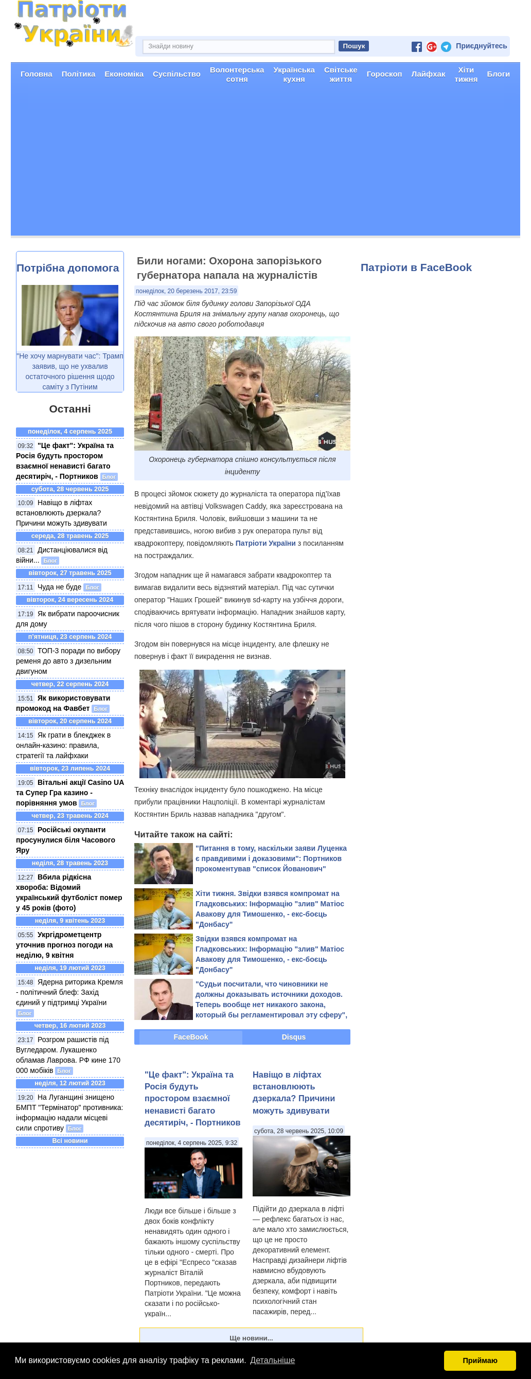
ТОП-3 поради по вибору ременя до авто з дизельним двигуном (68, 661)
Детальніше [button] (272, 1360)
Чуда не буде (59, 587)
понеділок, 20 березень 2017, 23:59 (186, 291)
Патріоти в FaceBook (416, 267)
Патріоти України (266, 543)
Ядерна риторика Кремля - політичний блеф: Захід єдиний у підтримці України (69, 992)
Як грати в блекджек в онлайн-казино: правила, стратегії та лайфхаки (63, 745)
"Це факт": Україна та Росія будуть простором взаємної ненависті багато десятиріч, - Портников (193, 1098)
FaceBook (191, 1037)
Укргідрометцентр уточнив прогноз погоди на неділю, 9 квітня (64, 944)
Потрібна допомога (67, 268)
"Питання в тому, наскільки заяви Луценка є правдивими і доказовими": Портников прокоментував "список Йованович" (271, 858)
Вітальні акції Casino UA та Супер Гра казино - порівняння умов (70, 792)
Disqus (294, 1037)
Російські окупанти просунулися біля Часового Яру (65, 840)
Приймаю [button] (480, 1360)
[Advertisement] (265, 164)
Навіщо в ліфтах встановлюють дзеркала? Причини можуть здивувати (61, 512)
